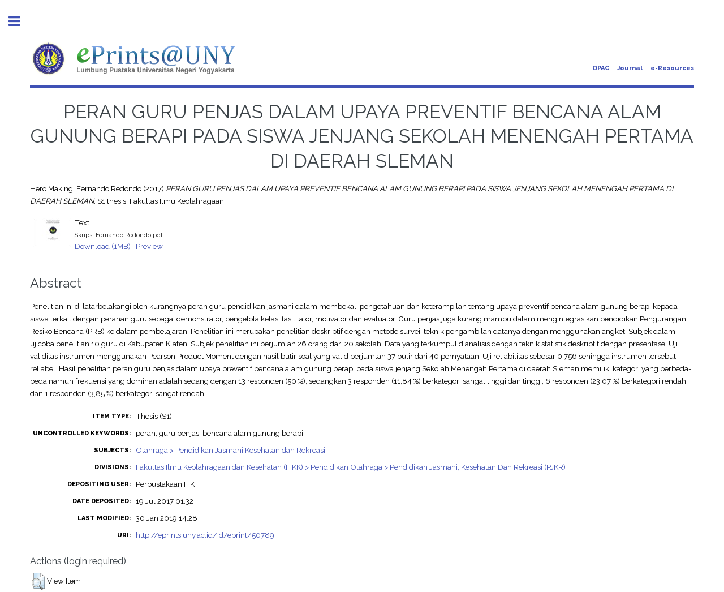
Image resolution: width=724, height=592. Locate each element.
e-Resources (672, 68)
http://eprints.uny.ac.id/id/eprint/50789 (205, 534)
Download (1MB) (103, 246)
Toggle (20, 21)
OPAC (600, 68)
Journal (630, 68)
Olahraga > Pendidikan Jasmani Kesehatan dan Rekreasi (230, 449)
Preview (149, 246)
